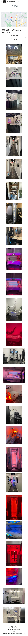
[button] (1, 1)
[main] (14, 6)
